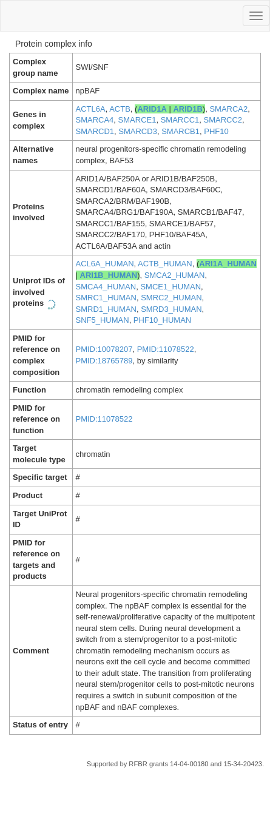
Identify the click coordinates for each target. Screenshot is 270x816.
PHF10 (216, 131)
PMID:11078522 (165, 349)
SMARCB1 (180, 131)
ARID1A (151, 108)
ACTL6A (91, 108)
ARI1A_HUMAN (228, 263)
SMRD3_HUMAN (171, 309)
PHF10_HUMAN (162, 320)
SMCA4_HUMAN (106, 286)
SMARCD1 (95, 131)
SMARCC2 (223, 119)
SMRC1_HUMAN (106, 297)
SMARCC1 (180, 119)
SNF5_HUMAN (102, 320)
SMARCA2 (228, 108)
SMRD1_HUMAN (106, 309)
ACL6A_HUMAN (105, 263)
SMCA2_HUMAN (174, 275)
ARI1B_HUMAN (109, 275)
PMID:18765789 (104, 360)
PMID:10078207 (104, 349)
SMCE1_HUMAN (170, 286)
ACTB (119, 108)
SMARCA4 (95, 119)
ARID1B (187, 108)
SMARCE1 (137, 119)
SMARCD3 (137, 131)
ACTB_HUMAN (165, 263)
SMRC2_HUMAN (171, 297)
